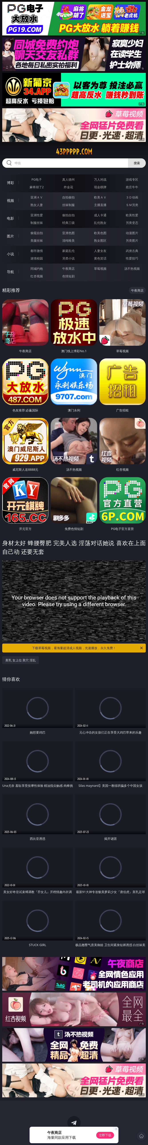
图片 (10, 236)
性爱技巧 (132, 258)
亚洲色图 (68, 233)
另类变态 (132, 223)
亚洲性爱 (36, 215)
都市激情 (36, 251)
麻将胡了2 (37, 187)
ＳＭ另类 (132, 205)
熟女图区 (100, 240)
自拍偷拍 (68, 197)
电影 (10, 218)
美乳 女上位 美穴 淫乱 (20, 660)
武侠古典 (132, 251)
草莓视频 (100, 268)
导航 (10, 271)
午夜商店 (68, 268)
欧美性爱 (132, 215)
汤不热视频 (132, 268)
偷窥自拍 (36, 233)
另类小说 (68, 258)
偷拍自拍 (68, 215)
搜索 (137, 163)
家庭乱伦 (68, 251)
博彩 (10, 182)
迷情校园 (36, 258)
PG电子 (36, 179)
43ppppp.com (74, 151)
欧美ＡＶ (100, 197)
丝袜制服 (68, 205)
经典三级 (68, 223)
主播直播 (100, 205)
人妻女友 (100, 251)
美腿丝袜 (36, 240)
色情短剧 (68, 276)
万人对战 (100, 179)
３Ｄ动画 (132, 197)
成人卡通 (100, 215)
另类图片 (132, 240)
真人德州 (68, 179)
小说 (10, 253)
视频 (10, 200)
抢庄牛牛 (132, 187)
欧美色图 (100, 233)
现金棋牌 (100, 187)
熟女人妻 (36, 205)
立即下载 (105, 1135)
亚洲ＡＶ (36, 197)
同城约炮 (36, 268)
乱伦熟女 (100, 223)
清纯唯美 (68, 240)
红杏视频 (36, 276)
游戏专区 (132, 179)
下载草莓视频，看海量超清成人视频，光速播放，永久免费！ (88, 648)
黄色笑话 (100, 258)
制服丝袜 (36, 223)
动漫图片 (132, 233)
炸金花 (68, 187)
